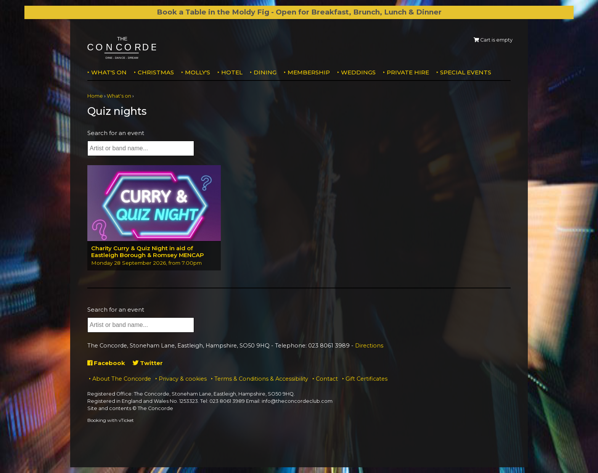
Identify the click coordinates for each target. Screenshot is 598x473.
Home (95, 96)
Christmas (156, 72)
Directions (369, 345)
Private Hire (408, 72)
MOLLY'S (197, 72)
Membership (309, 72)
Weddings (358, 72)
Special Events (465, 72)
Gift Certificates (366, 378)
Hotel (232, 72)
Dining (265, 72)
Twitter (148, 363)
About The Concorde (121, 378)
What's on (109, 72)
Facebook (106, 363)
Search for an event (115, 133)
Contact (327, 378)
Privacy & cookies (183, 378)
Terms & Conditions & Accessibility (261, 378)
